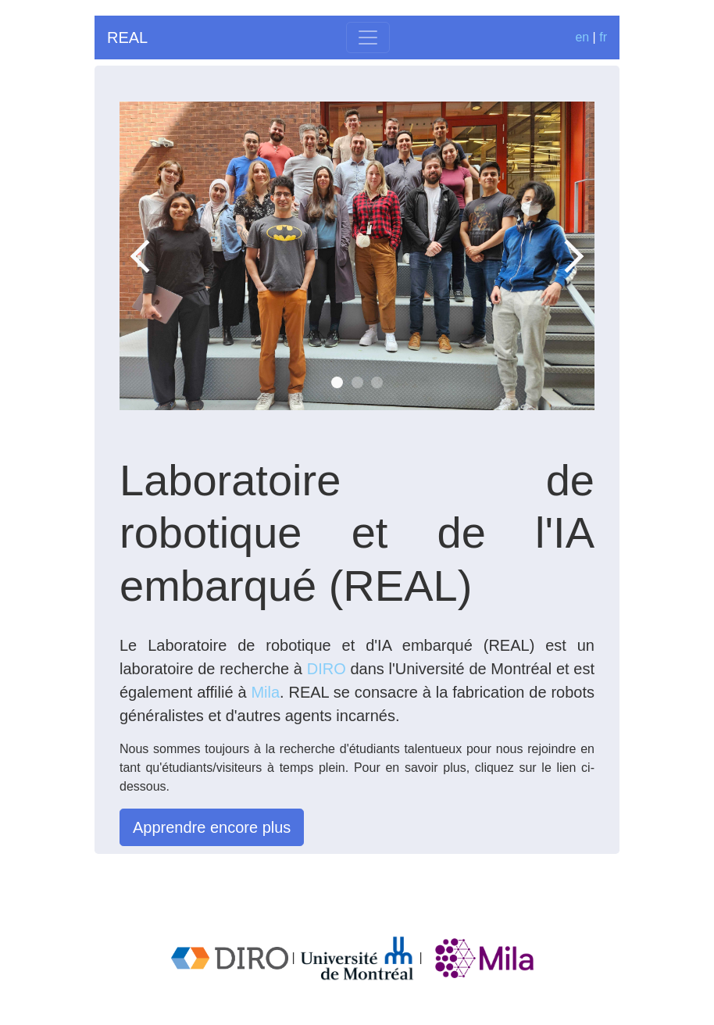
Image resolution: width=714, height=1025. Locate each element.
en (582, 37)
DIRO (326, 668)
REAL (127, 37)
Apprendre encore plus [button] (212, 827)
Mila (265, 692)
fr (603, 37)
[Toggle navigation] (368, 37)
